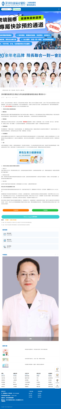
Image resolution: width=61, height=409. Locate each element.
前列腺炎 (38, 382)
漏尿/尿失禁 (50, 386)
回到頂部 (57, 386)
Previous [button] (55, 255)
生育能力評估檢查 (13, 220)
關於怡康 (30, 393)
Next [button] (58, 255)
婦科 (2, 373)
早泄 (37, 378)
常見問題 (39, 393)
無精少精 (22, 90)
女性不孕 (27, 373)
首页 (9, 90)
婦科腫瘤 (3, 382)
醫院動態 (39, 395)
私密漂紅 (50, 380)
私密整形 (50, 373)
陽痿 (37, 380)
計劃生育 (15, 373)
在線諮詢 (15, 210)
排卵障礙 (26, 380)
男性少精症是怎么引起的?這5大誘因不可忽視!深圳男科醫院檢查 (18, 222)
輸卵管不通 (27, 378)
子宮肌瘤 (3, 384)
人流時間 (15, 386)
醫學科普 (39, 397)
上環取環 (15, 380)
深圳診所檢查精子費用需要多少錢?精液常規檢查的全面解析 (17, 224)
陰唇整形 (50, 382)
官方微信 (57, 377)
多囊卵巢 (26, 386)
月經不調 (3, 378)
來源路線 (30, 395)
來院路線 (57, 382)
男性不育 (18, 90)
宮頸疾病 (3, 380)
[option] (30, 298)
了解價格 (45, 210)
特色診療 (13, 90)
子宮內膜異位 (27, 382)
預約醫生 (57, 371)
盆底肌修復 (50, 384)
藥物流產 (15, 384)
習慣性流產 (27, 384)
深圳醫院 (7, 220)
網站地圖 (30, 397)
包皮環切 (38, 384)
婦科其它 (3, 386)
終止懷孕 (15, 378)
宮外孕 (14, 382)
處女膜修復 (50, 378)
